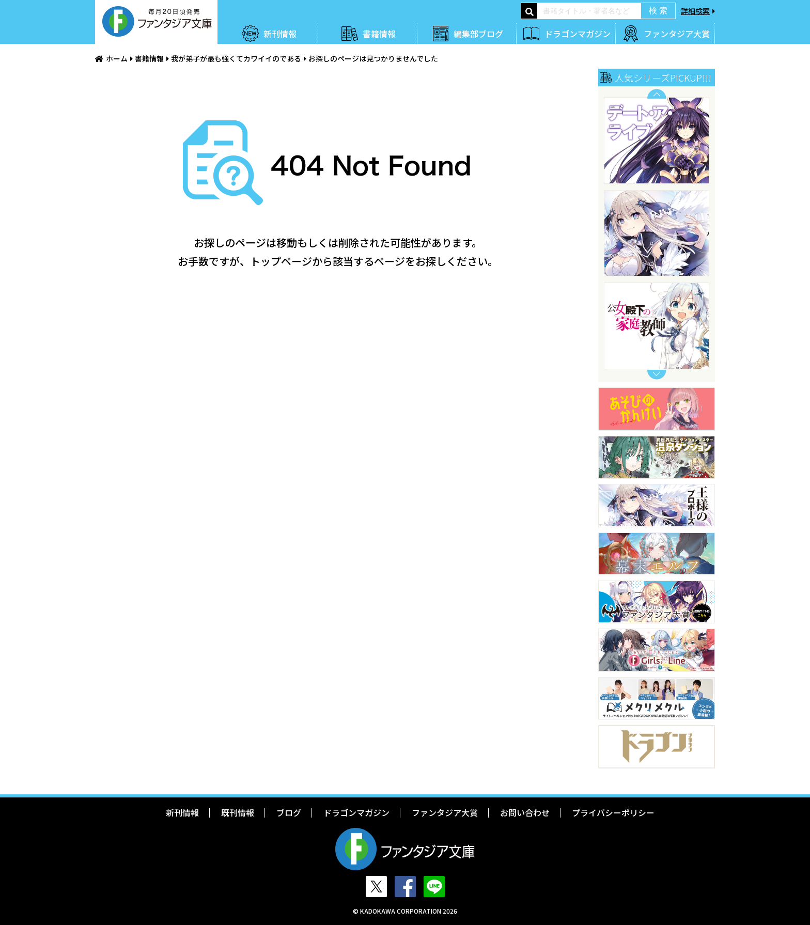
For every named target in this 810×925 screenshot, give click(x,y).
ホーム (117, 58)
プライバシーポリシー (613, 812)
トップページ (281, 261)
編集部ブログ (478, 33)
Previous (656, 94)
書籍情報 (379, 33)
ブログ (288, 812)
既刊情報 (237, 812)
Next (656, 375)
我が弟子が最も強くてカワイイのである (236, 58)
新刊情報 (280, 33)
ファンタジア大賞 (677, 33)
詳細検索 (695, 11)
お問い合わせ (525, 812)
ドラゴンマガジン (577, 33)
